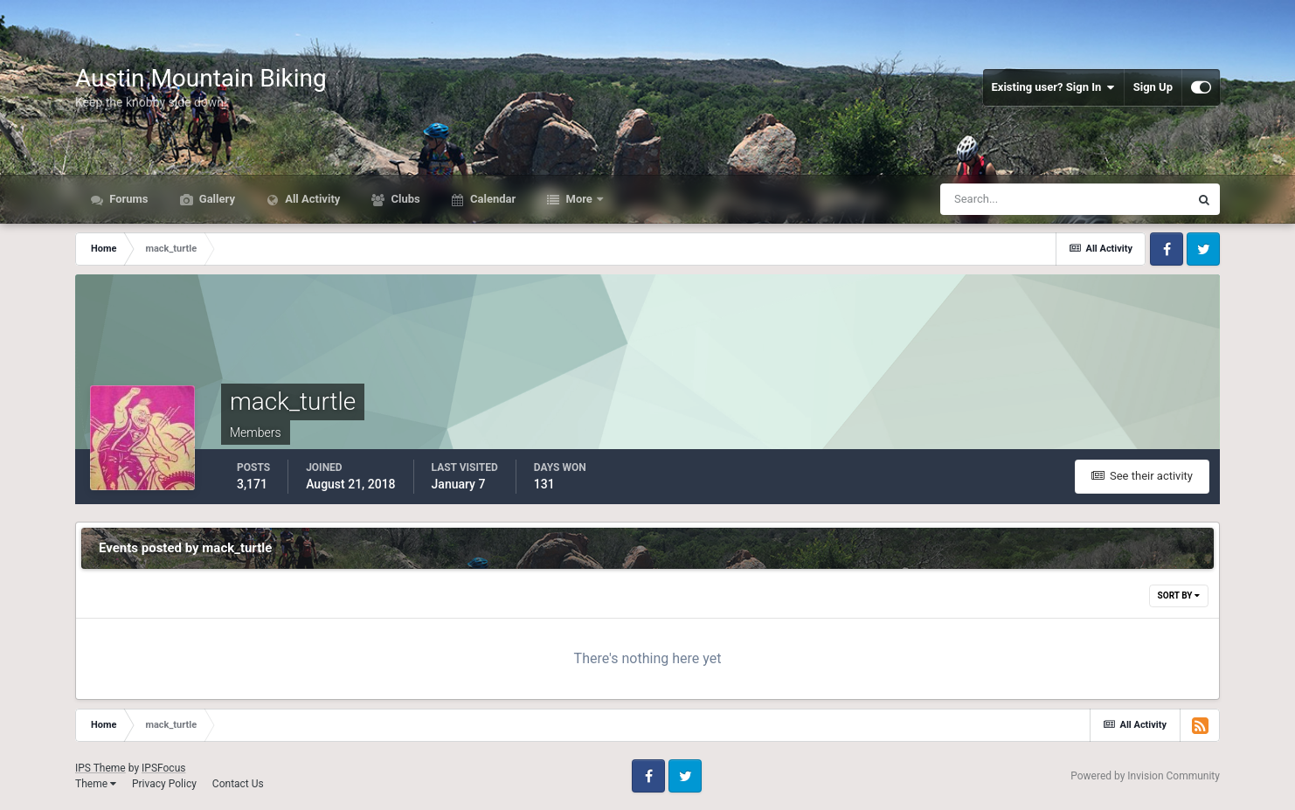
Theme (95, 784)
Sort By (1179, 595)
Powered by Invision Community (1145, 776)
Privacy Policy (164, 784)
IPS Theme (100, 768)
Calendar (491, 198)
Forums (128, 198)
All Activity (311, 198)
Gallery (216, 198)
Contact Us (238, 784)
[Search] (1011, 199)
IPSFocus (163, 768)
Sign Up (1153, 86)
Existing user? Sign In (1053, 87)
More (579, 198)
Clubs (403, 198)
